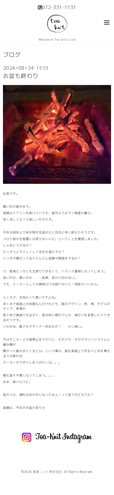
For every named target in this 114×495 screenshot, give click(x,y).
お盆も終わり (20, 76)
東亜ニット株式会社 (47, 472)
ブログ (12, 55)
